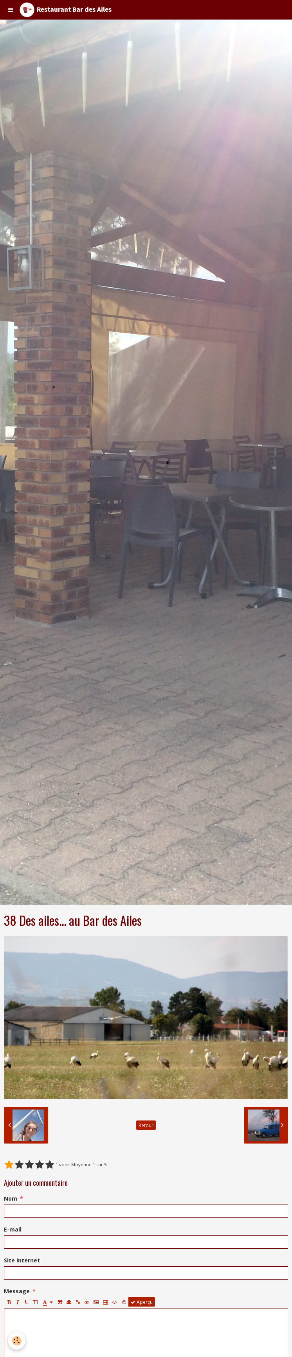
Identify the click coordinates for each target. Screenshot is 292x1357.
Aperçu (142, 1302)
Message (17, 1291)
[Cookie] (16, 1341)
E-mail (13, 1229)
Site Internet (22, 1260)
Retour (146, 1125)
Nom (10, 1198)
